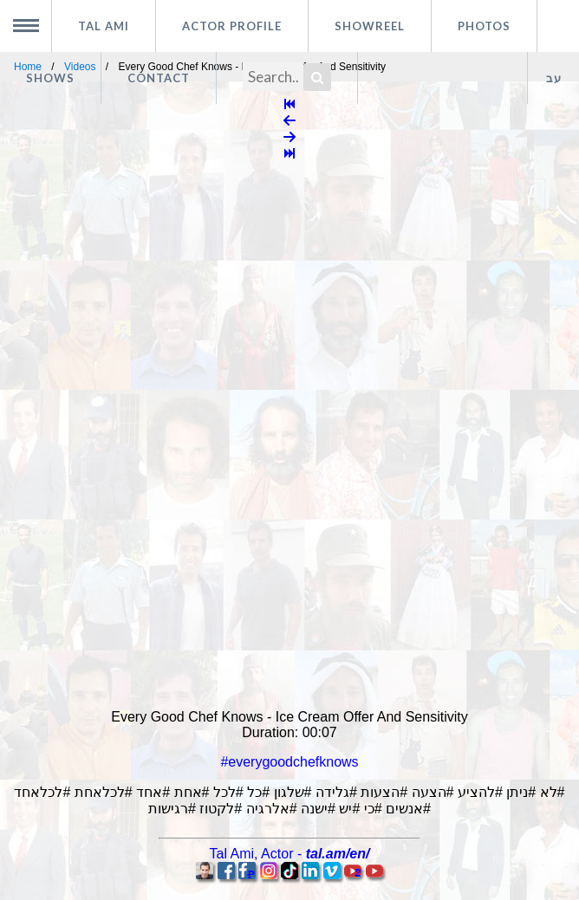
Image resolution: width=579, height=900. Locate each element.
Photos (484, 26)
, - (290, 853)
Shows (50, 78)
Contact (158, 78)
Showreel (370, 26)
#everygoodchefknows (289, 761)
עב (554, 78)
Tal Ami (103, 26)
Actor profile (232, 26)
